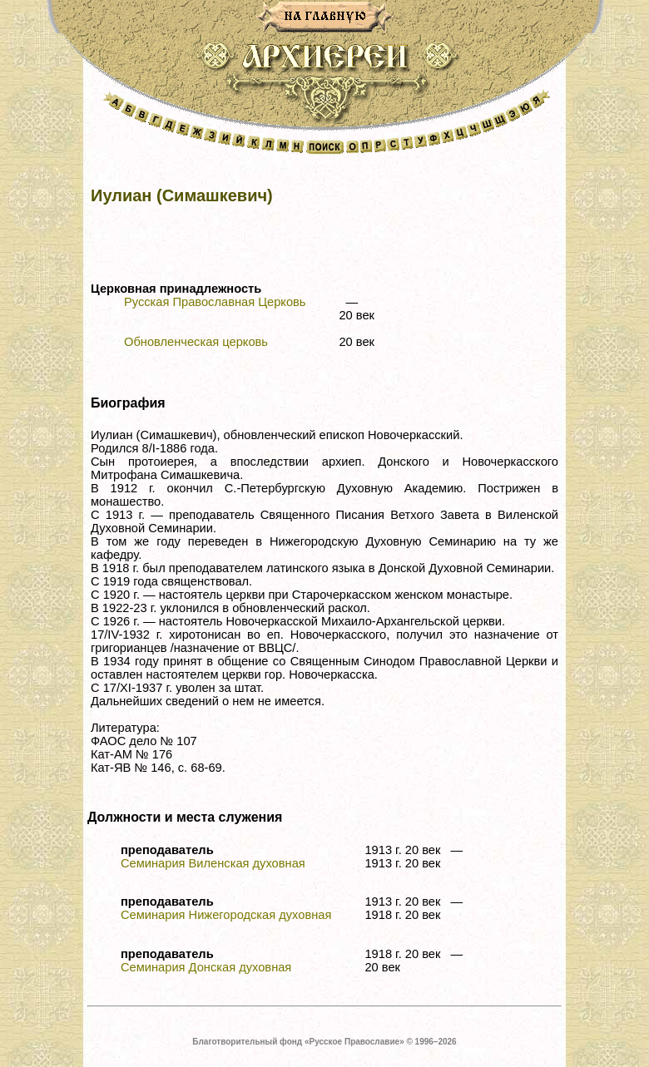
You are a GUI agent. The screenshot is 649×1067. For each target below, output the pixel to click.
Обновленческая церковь (196, 341)
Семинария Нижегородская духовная (226, 914)
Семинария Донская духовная (206, 967)
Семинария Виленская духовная (213, 863)
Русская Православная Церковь (214, 302)
